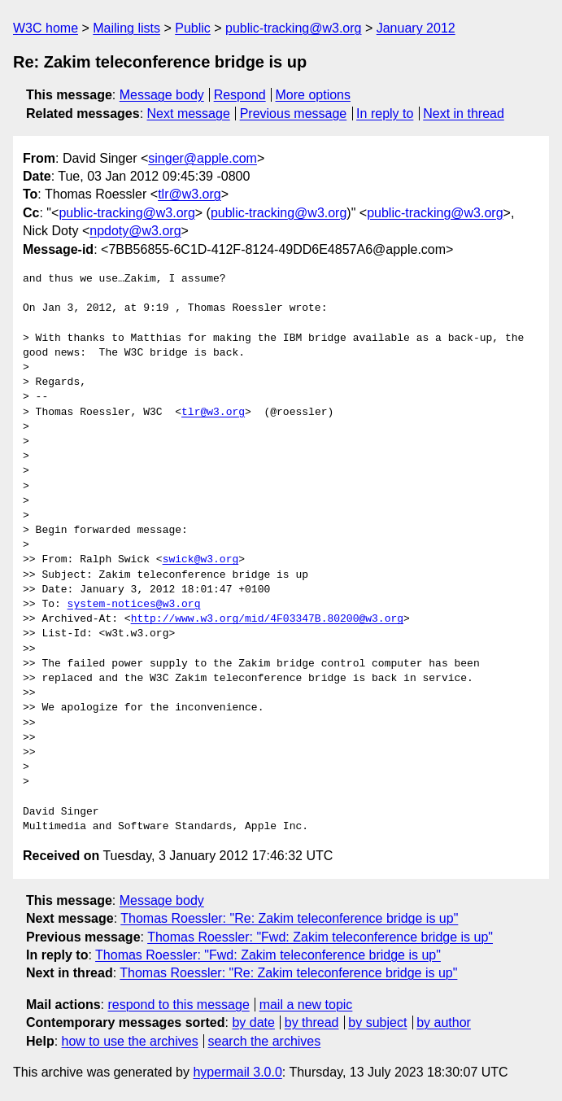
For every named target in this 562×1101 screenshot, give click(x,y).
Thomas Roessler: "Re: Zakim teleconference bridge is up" (289, 918)
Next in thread (463, 113)
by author (443, 1022)
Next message (188, 113)
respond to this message (178, 1004)
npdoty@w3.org (135, 231)
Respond (240, 95)
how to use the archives (130, 1041)
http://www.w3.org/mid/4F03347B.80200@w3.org (267, 619)
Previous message (293, 113)
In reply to (384, 113)
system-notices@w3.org (134, 604)
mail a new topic (306, 1004)
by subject (377, 1022)
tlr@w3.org (189, 194)
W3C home (45, 28)
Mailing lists (126, 28)
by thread (312, 1022)
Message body (162, 95)
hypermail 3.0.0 (237, 1072)
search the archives (264, 1041)
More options (313, 95)
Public (193, 28)
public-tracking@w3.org (293, 28)
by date (253, 1022)
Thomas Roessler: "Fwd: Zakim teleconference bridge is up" (320, 937)
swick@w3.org (201, 560)
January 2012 (416, 28)
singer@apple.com (202, 158)
